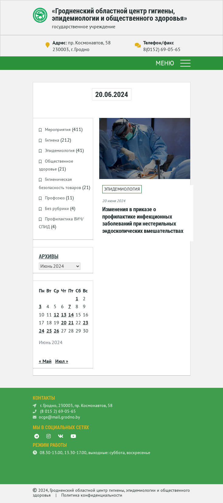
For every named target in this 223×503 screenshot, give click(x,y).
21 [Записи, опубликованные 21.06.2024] (71, 322)
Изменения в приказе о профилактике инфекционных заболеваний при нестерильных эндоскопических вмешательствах (142, 219)
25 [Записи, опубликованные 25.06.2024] (49, 331)
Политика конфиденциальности (91, 495)
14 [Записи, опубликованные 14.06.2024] (71, 315)
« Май (45, 361)
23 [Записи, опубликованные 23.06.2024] (85, 322)
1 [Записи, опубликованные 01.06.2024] (77, 298)
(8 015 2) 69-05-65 (54, 411)
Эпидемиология (60, 150)
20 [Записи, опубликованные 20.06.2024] (63, 322)
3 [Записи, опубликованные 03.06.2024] (40, 306)
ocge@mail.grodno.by (56, 417)
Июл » (61, 361)
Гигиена (52, 140)
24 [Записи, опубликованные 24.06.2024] (41, 331)
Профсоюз (55, 198)
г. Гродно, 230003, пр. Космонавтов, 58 (73, 405)
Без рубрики (57, 208)
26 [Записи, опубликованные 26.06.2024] (56, 331)
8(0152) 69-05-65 (162, 49)
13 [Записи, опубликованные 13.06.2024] (63, 315)
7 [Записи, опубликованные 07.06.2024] (69, 306)
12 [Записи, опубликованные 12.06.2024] (56, 315)
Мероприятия (58, 129)
